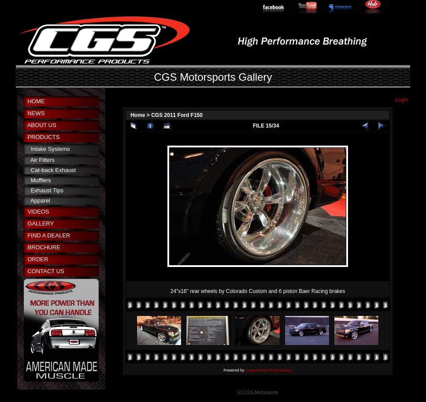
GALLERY (40, 223)
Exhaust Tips (47, 190)
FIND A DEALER (48, 235)
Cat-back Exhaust (53, 170)
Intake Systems (50, 149)
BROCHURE (43, 247)
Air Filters (42, 160)
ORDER (37, 259)
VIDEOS (38, 211)
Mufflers (41, 180)
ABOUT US (41, 125)
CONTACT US (45, 271)
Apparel (40, 200)
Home (137, 115)
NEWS (35, 113)
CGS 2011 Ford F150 (177, 115)
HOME (35, 101)
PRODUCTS (43, 137)
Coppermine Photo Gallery (268, 370)
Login (401, 100)
